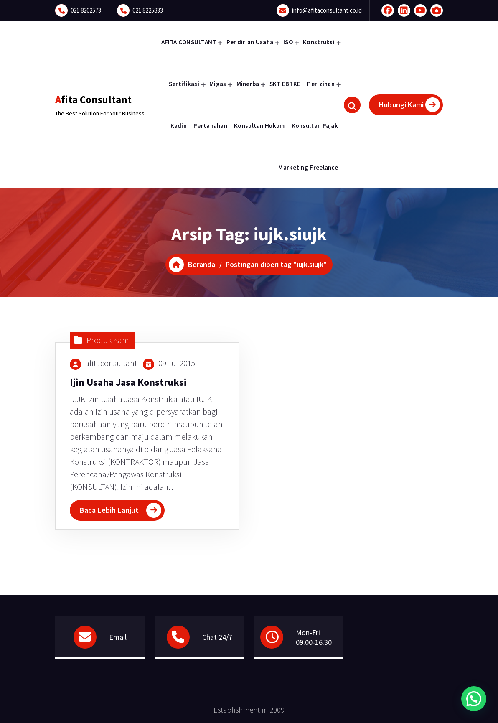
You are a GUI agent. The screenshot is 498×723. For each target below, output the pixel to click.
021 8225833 (147, 10)
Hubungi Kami (409, 104)
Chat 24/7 (217, 637)
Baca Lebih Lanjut (109, 510)
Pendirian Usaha (250, 42)
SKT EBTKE (285, 84)
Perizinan (321, 84)
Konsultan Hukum (259, 126)
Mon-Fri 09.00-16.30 (314, 637)
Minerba (247, 84)
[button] (473, 698)
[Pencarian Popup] (352, 105)
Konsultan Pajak (315, 126)
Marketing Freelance (308, 167)
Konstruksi (319, 42)
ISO (288, 42)
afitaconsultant (111, 363)
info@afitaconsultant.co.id (327, 10)
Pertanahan (210, 126)
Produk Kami (108, 340)
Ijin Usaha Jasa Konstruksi (128, 382)
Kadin (178, 126)
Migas (217, 84)
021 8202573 (86, 10)
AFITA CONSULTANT (188, 42)
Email (118, 637)
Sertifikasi (184, 84)
